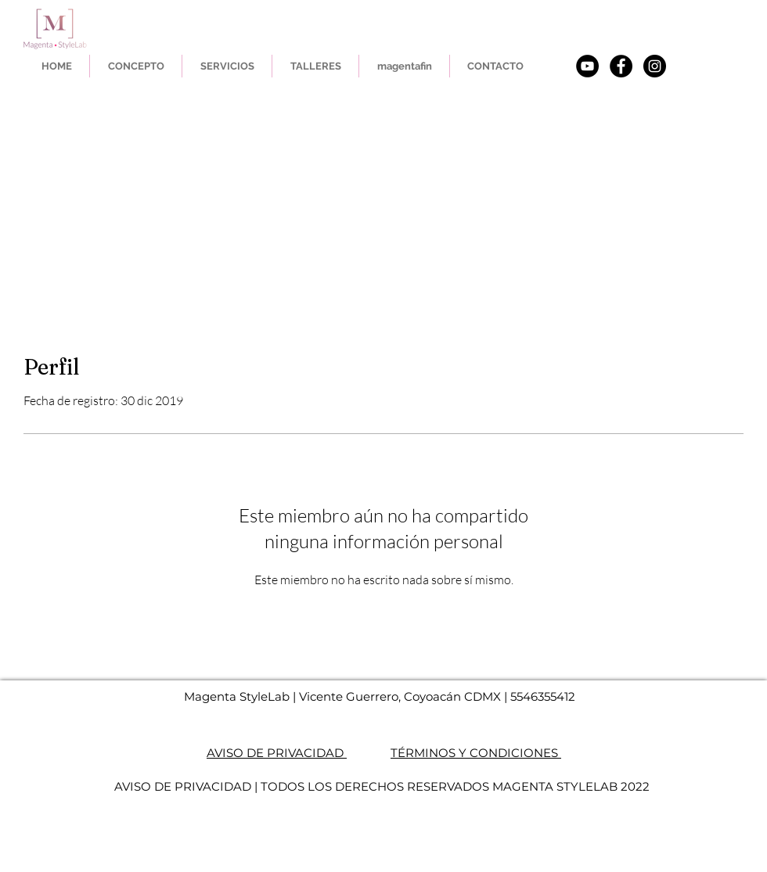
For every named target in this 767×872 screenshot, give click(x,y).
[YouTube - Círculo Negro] (587, 66)
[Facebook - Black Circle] (621, 66)
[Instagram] (654, 66)
